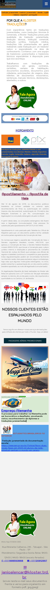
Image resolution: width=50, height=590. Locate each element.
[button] (25, 340)
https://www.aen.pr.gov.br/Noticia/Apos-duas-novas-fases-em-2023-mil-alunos (24, 446)
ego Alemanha (20, 410)
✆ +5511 (12, 560)
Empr (5, 410)
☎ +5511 (37, 560)
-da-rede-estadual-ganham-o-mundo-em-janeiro (22, 449)
